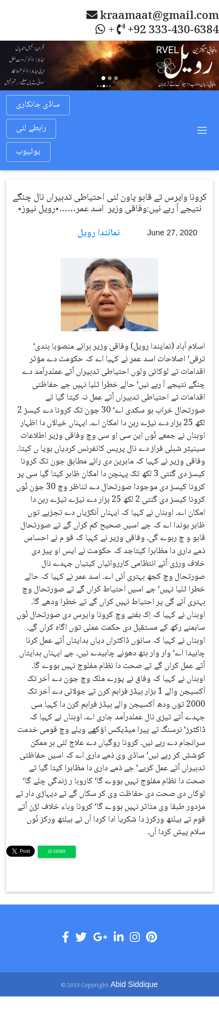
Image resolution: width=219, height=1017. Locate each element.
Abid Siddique (134, 984)
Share (57, 851)
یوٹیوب (28, 151)
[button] (16, 65)
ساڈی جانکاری (38, 105)
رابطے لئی (31, 128)
